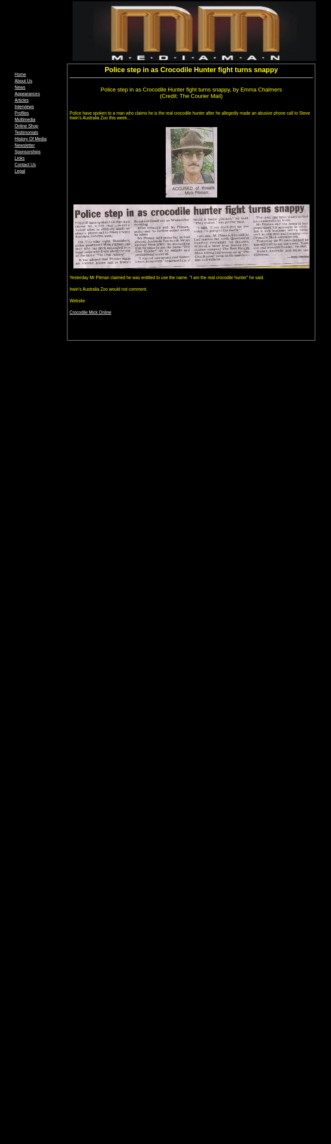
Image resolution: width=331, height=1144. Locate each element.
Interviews (24, 106)
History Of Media (30, 139)
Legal (20, 171)
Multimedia (25, 119)
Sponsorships (28, 151)
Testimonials (26, 132)
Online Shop (26, 126)
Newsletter (25, 145)
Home (20, 74)
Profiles (22, 113)
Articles (22, 100)
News (20, 87)
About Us (23, 81)
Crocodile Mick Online (90, 312)
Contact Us (25, 164)
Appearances (27, 93)
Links (19, 158)
